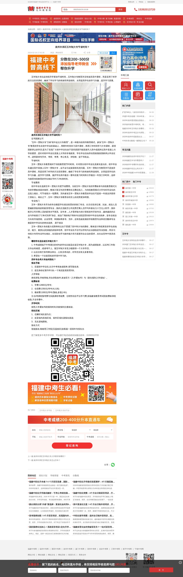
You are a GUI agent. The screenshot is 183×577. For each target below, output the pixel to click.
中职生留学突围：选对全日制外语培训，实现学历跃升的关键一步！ (94, 516)
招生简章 (78, 22)
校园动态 (44, 19)
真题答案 (117, 19)
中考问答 (88, 22)
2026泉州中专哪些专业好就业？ (134, 164)
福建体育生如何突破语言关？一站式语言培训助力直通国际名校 (94, 527)
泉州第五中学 (130, 192)
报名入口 (126, 86)
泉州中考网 (67, 549)
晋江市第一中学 (131, 217)
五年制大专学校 (45, 410)
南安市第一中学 (131, 208)
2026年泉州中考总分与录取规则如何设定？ (134, 133)
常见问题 (140, 22)
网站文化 (51, 555)
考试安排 (150, 95)
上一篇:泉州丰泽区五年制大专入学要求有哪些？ (47, 456)
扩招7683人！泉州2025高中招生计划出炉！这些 (134, 112)
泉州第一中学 (130, 188)
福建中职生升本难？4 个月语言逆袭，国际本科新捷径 (50, 482)
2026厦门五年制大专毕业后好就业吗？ (134, 244)
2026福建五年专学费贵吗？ (133, 160)
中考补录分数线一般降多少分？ (134, 141)
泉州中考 (46, 29)
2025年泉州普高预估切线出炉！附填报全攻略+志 (134, 120)
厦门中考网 (79, 549)
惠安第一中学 (130, 212)
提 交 (161, 570)
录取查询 (57, 22)
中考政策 (36, 22)
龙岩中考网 (103, 549)
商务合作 (131, 2)
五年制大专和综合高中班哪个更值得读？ (134, 240)
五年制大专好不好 (62, 410)
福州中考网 (44, 549)
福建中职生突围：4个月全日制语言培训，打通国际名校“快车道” (94, 493)
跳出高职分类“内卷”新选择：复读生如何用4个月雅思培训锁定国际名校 (50, 504)
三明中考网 (115, 549)
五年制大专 (131, 22)
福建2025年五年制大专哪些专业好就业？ (134, 128)
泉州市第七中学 (131, 196)
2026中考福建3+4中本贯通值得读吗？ (134, 173)
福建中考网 (32, 549)
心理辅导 (117, 22)
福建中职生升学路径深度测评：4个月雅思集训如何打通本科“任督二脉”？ (94, 482)
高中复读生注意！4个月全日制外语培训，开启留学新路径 (94, 504)
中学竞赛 (148, 19)
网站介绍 (31, 555)
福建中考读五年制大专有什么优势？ (134, 253)
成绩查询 (57, 19)
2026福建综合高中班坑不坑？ (134, 156)
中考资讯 (36, 19)
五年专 (125, 234)
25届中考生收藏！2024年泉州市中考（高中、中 (134, 116)
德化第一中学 (130, 225)
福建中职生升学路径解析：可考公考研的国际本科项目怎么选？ (50, 493)
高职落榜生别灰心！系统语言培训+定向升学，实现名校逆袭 (50, 527)
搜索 (120, 9)
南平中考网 (127, 549)
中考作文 (101, 22)
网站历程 (61, 555)
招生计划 (88, 19)
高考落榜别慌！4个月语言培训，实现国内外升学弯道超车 (50, 516)
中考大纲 (101, 19)
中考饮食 (109, 22)
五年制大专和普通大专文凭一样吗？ (134, 248)
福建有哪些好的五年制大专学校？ (134, 257)
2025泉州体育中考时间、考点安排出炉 (134, 124)
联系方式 (71, 555)
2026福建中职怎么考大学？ (133, 169)
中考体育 (130, 19)
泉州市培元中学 (131, 221)
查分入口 (150, 86)
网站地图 (41, 555)
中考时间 (44, 22)
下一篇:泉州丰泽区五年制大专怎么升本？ (44, 460)
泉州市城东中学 (131, 200)
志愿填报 (65, 19)
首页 (39, 29)
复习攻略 (109, 19)
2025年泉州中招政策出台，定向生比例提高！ (134, 137)
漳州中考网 (91, 549)
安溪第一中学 (130, 204)
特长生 (139, 19)
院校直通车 (151, 2)
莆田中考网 (56, 549)
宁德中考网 (139, 549)
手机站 (141, 2)
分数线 (64, 22)
